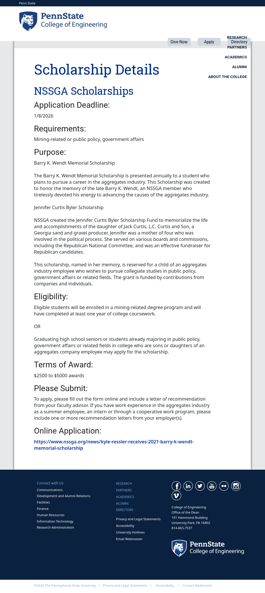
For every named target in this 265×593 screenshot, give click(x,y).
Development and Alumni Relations (63, 496)
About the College (227, 47)
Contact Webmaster (197, 585)
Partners (143, 37)
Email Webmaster (129, 539)
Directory (125, 510)
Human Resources (51, 515)
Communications (50, 490)
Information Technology (55, 521)
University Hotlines (130, 532)
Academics (192, 37)
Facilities (43, 502)
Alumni (239, 37)
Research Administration (55, 527)
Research (94, 37)
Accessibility (125, 525)
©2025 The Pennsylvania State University (65, 585)
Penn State (27, 3)
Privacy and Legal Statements (138, 519)
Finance (43, 508)
